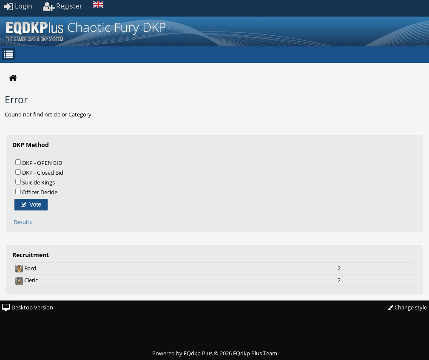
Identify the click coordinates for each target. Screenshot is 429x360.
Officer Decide (36, 192)
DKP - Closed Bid (39, 172)
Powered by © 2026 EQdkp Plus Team (214, 353)
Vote (31, 204)
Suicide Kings (35, 182)
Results (23, 222)
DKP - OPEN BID (38, 162)
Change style (407, 307)
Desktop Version (27, 307)
